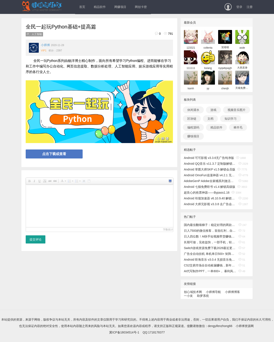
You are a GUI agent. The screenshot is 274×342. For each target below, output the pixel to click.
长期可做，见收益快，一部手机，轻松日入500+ (210, 242)
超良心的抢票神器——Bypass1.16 (206, 192)
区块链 (191, 118)
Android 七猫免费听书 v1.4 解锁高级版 (209, 186)
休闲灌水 (193, 110)
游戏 (213, 110)
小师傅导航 (213, 292)
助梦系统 (203, 295)
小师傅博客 (232, 292)
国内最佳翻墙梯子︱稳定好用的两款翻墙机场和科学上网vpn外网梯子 (210, 225)
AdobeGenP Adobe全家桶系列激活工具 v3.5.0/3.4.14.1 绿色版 (210, 181)
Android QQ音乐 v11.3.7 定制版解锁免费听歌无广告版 (210, 163)
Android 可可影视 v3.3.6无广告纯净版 (209, 158)
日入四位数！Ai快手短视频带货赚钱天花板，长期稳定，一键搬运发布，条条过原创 (210, 236)
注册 (250, 7)
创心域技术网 (193, 292)
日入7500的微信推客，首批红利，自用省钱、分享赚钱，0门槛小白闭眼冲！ (210, 230)
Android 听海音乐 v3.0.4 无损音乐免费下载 (210, 259)
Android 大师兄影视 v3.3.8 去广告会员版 (210, 204)
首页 (82, 7)
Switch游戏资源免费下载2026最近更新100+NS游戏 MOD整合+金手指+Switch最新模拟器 (210, 248)
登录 (239, 7)
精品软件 (100, 7)
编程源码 (193, 127)
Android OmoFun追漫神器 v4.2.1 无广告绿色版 (210, 175)
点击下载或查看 (54, 154)
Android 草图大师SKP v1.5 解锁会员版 (209, 169)
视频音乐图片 (237, 110)
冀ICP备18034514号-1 (124, 332)
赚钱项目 (193, 136)
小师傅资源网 (245, 326)
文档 (210, 118)
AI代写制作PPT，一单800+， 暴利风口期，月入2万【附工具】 (210, 271)
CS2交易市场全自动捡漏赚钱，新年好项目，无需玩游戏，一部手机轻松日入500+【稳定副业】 (210, 265)
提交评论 (36, 239)
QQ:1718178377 (154, 332)
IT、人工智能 (34, 34)
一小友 (188, 295)
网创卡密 (141, 7)
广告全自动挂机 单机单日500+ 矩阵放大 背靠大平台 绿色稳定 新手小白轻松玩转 (210, 253)
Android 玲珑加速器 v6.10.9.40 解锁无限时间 (210, 198)
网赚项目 (120, 7)
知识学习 (231, 118)
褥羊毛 (238, 127)
